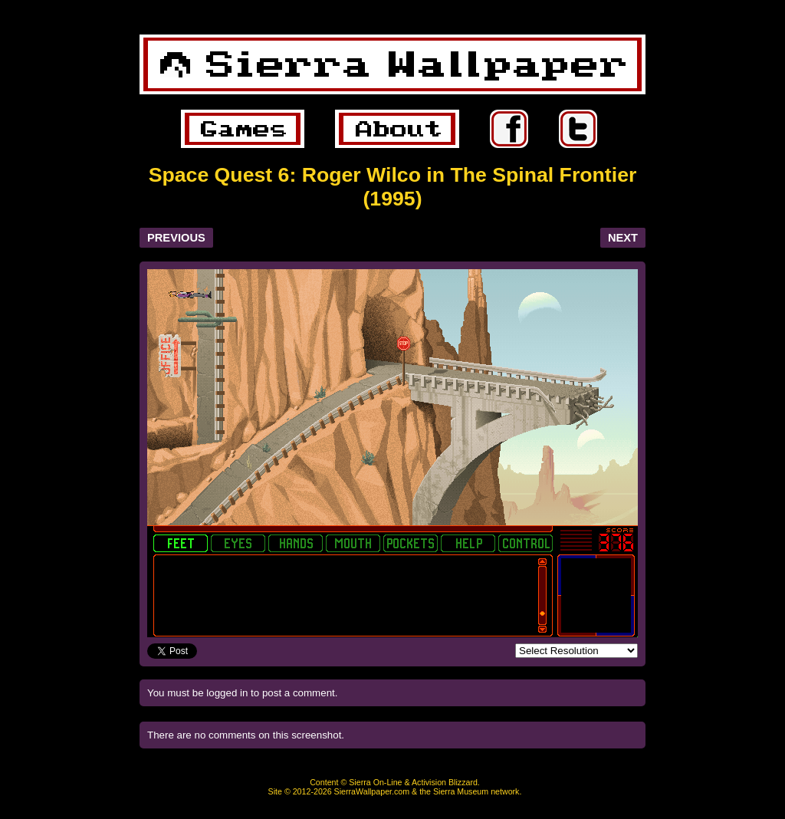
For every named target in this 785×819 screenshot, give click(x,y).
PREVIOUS (176, 238)
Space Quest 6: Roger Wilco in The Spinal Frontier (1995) (393, 186)
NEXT (623, 238)
